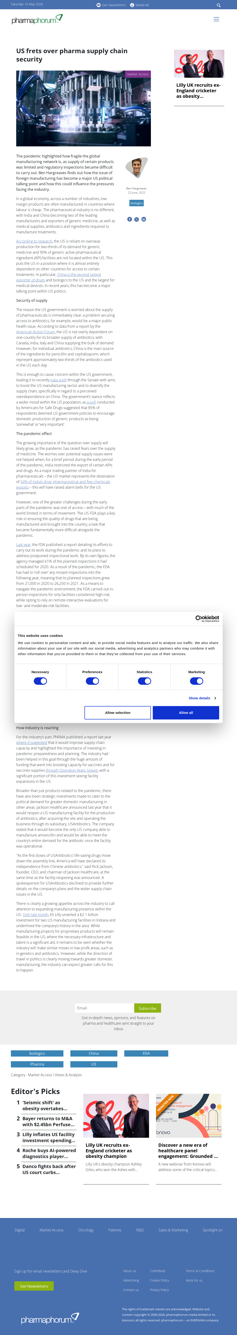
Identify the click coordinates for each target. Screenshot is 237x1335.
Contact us (131, 1290)
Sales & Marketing (173, 1230)
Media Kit (142, 5)
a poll (91, 402)
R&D (140, 1230)
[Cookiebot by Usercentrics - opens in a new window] (199, 618)
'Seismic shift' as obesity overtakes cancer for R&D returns (48, 1108)
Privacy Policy (159, 1290)
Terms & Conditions (200, 1271)
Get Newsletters (114, 5)
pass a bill (58, 379)
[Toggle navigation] (218, 19)
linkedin (73, 4)
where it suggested (31, 742)
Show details (199, 698)
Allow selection (117, 713)
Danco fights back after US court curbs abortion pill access (49, 1172)
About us (129, 1271)
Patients (114, 1230)
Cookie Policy (159, 1280)
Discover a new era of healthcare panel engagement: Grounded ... (188, 1150)
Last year (23, 544)
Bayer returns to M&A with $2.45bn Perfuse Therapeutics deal (47, 1124)
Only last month (35, 914)
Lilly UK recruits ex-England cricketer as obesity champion (198, 90)
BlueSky (80, 4)
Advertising (131, 1280)
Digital (20, 1230)
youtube (66, 4)
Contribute (157, 1271)
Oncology (86, 1230)
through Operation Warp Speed (72, 770)
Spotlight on (212, 1230)
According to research (34, 241)
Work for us (194, 1280)
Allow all (186, 713)
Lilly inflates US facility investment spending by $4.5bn (48, 1140)
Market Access (51, 1230)
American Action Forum (35, 331)
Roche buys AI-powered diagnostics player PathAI (49, 1156)
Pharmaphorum (50, 1318)
